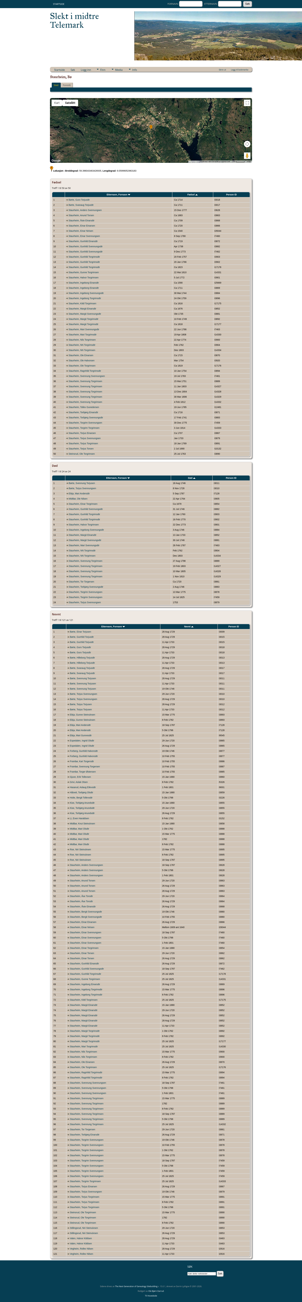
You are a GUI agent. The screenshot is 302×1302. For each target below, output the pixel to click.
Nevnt (189, 626)
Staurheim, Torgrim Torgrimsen (84, 428)
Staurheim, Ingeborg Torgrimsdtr (85, 298)
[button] (151, 127)
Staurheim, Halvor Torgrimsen (83, 277)
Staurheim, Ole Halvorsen (81, 360)
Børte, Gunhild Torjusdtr (82, 637)
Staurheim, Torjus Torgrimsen (83, 443)
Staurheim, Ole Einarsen (81, 355)
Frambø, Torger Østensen (83, 771)
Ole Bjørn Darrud (156, 1291)
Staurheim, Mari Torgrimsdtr (82, 334)
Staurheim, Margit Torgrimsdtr (83, 319)
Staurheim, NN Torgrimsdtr (82, 345)
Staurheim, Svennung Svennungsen (87, 376)
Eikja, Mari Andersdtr (79, 493)
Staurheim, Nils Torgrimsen (82, 339)
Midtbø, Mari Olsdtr (79, 828)
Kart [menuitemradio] (56, 103)
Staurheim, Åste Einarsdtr (81, 220)
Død (191, 478)
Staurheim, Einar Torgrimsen (83, 504)
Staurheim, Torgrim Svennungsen (85, 422)
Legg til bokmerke (239, 69)
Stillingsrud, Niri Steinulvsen (84, 1228)
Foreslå (66, 85)
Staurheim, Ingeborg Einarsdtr (84, 282)
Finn (102, 70)
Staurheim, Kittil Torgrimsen (82, 303)
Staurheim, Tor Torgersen (81, 581)
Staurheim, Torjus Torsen (81, 448)
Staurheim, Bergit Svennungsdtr (86, 911)
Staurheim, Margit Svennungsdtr (85, 314)
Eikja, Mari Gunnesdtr (81, 735)
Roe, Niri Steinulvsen (80, 849)
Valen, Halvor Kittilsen (81, 1238)
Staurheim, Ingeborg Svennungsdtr (86, 293)
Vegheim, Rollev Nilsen (81, 1248)
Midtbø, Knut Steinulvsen (82, 823)
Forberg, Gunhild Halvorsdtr (84, 751)
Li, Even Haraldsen (79, 818)
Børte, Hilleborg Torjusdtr (82, 657)
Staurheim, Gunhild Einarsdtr (83, 241)
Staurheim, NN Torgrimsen (82, 350)
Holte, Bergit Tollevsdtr (81, 797)
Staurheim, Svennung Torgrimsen (85, 381)
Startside (58, 4)
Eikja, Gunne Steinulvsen (82, 714)
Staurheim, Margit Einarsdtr (82, 308)
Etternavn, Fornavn (118, 194)
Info (134, 70)
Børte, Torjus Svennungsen (82, 488)
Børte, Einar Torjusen (80, 631)
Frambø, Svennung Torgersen (85, 766)
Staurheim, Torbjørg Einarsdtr (83, 412)
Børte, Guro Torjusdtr (79, 199)
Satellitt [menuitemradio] (70, 103)
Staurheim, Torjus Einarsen (82, 433)
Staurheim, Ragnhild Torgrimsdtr (85, 371)
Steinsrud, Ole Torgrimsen (82, 454)
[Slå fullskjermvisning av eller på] (247, 103)
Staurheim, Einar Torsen (82, 953)
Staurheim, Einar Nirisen (81, 231)
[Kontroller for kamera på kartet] (247, 144)
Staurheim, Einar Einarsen (82, 225)
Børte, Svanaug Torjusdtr (81, 205)
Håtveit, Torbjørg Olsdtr (81, 792)
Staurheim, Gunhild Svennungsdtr (85, 246)
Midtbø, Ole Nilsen (78, 498)
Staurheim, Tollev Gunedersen (84, 407)
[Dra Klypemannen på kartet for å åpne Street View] (247, 155)
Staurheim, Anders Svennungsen (85, 210)
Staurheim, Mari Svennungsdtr (84, 329)
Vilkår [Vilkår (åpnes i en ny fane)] (249, 162)
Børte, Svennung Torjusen (82, 483)
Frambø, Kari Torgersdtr (82, 761)
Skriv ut (222, 69)
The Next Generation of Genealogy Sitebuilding (136, 1286)
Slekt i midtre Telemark (74, 20)
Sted (56, 85)
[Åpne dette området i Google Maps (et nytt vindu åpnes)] (56, 161)
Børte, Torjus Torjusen (81, 704)
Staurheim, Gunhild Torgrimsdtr (84, 257)
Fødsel (192, 194)
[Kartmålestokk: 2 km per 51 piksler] (238, 162)
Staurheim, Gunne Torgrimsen (84, 272)
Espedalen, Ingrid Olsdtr (82, 740)
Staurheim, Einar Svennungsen (84, 236)
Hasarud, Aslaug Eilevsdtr (83, 787)
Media (119, 70)
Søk (73, 70)
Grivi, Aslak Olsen (79, 782)
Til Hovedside (151, 1295)
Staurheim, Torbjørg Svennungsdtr (86, 417)
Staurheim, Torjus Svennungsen (85, 438)
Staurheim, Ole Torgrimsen (82, 365)
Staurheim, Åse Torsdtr (81, 896)
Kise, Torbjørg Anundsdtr (82, 803)
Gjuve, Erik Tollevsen (80, 777)
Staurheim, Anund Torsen (81, 215)
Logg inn (86, 70)
